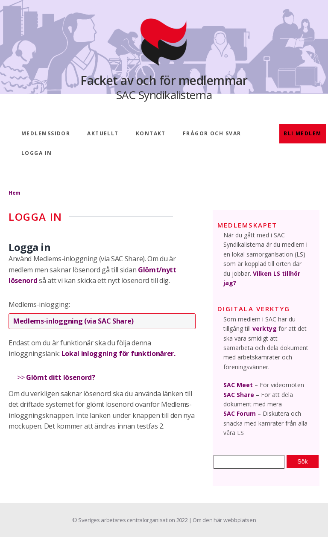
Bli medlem (302, 133)
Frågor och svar (212, 133)
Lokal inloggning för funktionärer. (119, 353)
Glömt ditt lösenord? (60, 377)
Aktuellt (103, 133)
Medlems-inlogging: (39, 304)
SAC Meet (238, 385)
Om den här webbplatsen (224, 520)
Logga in (36, 153)
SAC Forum (239, 413)
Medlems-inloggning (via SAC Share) (73, 321)
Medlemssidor (45, 133)
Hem (14, 192)
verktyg (264, 328)
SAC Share (238, 395)
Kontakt (151, 133)
